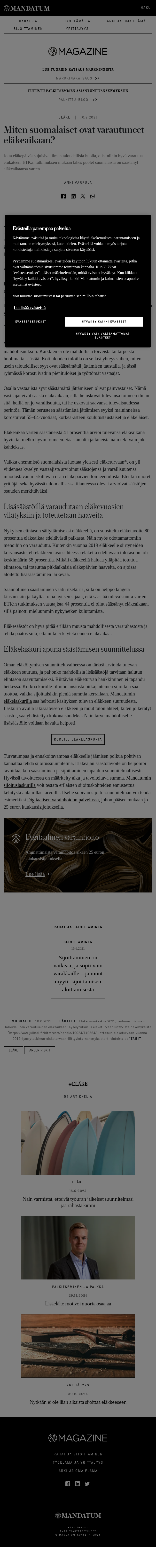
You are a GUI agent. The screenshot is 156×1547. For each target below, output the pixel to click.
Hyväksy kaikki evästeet (104, 321)
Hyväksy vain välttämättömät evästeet (103, 335)
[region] (78, 281)
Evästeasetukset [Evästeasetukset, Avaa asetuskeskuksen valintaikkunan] (30, 321)
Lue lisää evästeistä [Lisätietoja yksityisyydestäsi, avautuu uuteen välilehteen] (30, 308)
